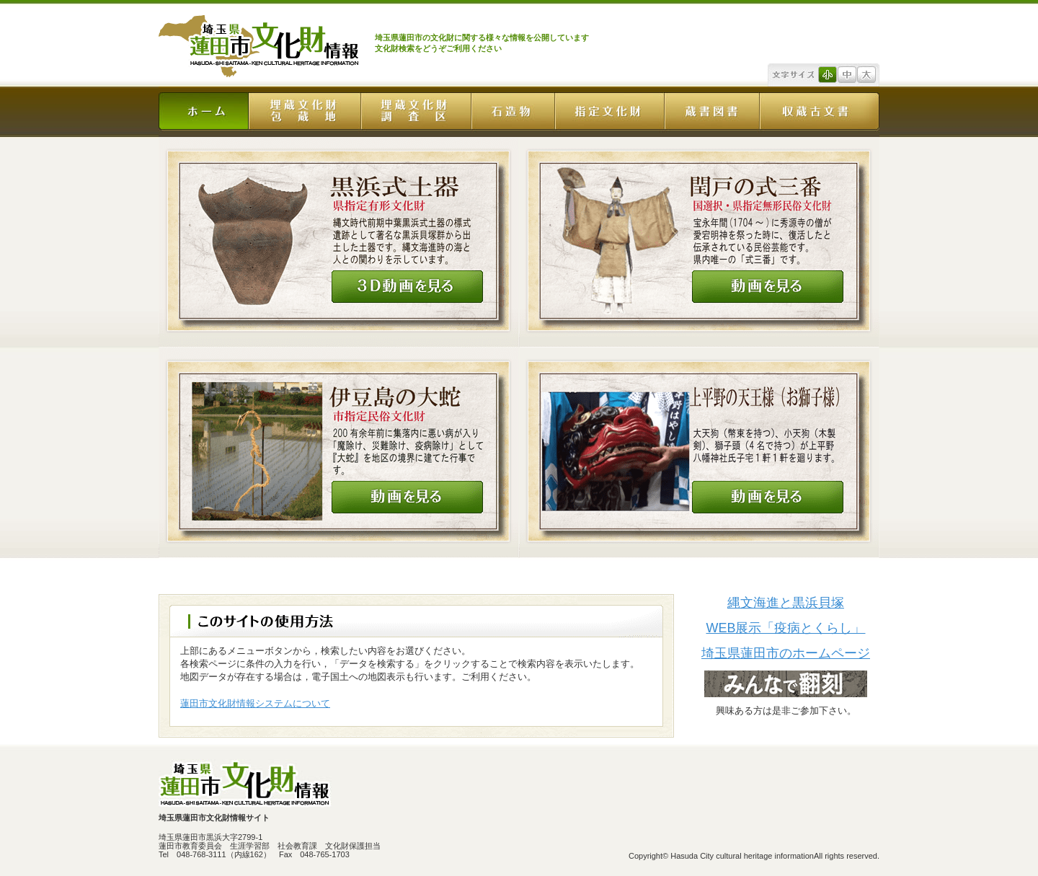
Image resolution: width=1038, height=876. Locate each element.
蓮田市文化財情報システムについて (255, 703)
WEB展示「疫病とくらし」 (785, 628)
